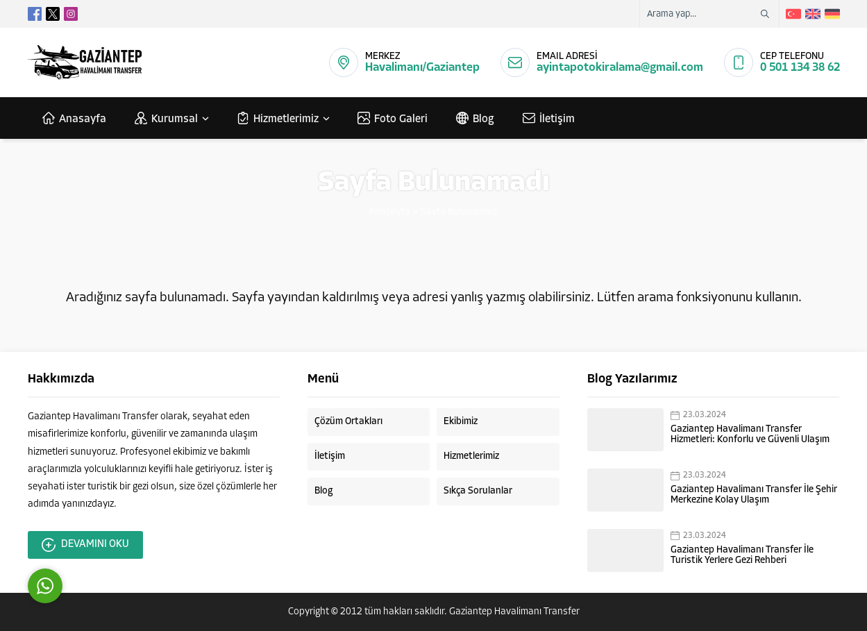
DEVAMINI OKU (85, 545)
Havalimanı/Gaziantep (422, 68)
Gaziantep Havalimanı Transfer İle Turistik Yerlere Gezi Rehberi (742, 555)
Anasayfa (389, 212)
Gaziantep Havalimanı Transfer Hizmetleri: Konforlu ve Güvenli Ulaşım (750, 434)
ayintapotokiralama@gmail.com (620, 68)
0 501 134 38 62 (800, 68)
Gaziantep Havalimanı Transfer (514, 612)
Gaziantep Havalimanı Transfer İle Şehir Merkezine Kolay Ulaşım (754, 495)
